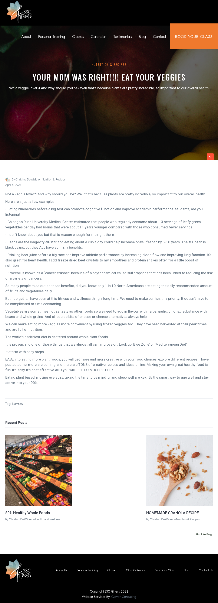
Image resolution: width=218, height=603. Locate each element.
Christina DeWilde (26, 179)
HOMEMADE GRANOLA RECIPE (172, 513)
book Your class (193, 36)
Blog (142, 36)
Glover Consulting (123, 597)
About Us (61, 570)
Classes (78, 36)
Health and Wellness (47, 519)
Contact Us (206, 570)
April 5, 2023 (13, 185)
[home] (19, 11)
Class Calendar (135, 570)
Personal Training (51, 36)
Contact (159, 36)
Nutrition (17, 404)
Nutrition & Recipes (109, 64)
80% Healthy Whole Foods (27, 513)
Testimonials (122, 36)
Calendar (98, 36)
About (26, 36)
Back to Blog (204, 534)
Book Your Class (164, 570)
